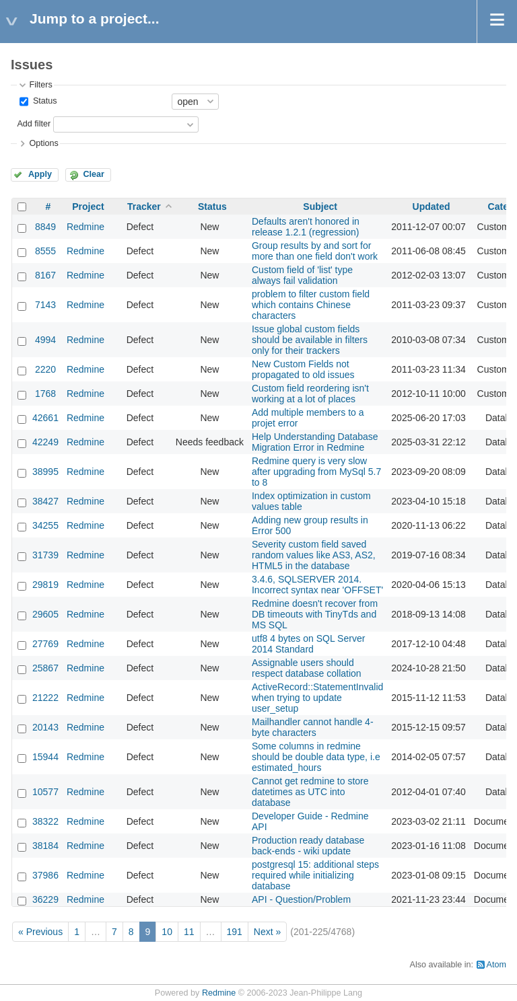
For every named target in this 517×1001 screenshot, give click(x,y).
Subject (320, 206)
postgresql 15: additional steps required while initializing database (315, 875)
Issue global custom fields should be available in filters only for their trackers (310, 340)
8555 (45, 251)
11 (189, 931)
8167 (45, 275)
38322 (45, 821)
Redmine (85, 226)
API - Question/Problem (301, 899)
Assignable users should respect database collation (306, 668)
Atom (496, 964)
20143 (45, 727)
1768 (45, 393)
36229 (45, 899)
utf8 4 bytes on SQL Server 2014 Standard (308, 644)
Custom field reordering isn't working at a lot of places (310, 393)
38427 (45, 501)
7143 (45, 304)
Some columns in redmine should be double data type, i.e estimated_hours (316, 757)
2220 (45, 369)
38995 (45, 471)
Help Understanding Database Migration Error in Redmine (315, 442)
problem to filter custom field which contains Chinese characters (311, 305)
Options (43, 143)
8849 (45, 226)
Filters (40, 84)
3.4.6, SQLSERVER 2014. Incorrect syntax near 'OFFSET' (317, 584)
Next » (267, 931)
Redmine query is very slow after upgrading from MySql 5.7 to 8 (316, 471)
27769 (45, 643)
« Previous (40, 931)
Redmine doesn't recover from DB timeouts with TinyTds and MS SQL (315, 614)
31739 (45, 555)
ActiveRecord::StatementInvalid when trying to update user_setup (317, 697)
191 (234, 931)
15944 (45, 756)
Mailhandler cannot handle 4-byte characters (313, 727)
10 (167, 931)
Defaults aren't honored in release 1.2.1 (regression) (305, 226)
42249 (45, 442)
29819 (45, 584)
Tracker (144, 206)
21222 (45, 697)
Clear (93, 174)
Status (43, 101)
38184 (45, 845)
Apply (40, 174)
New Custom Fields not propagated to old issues (303, 369)
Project (88, 206)
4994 (45, 339)
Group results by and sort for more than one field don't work (315, 251)
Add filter (33, 123)
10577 (45, 791)
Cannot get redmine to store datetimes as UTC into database (310, 792)
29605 (45, 614)
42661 (45, 417)
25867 (45, 668)
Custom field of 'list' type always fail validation (302, 275)
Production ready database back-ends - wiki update (308, 845)
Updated (431, 206)
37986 (45, 875)
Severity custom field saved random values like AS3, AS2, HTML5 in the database (314, 555)
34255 (45, 525)
